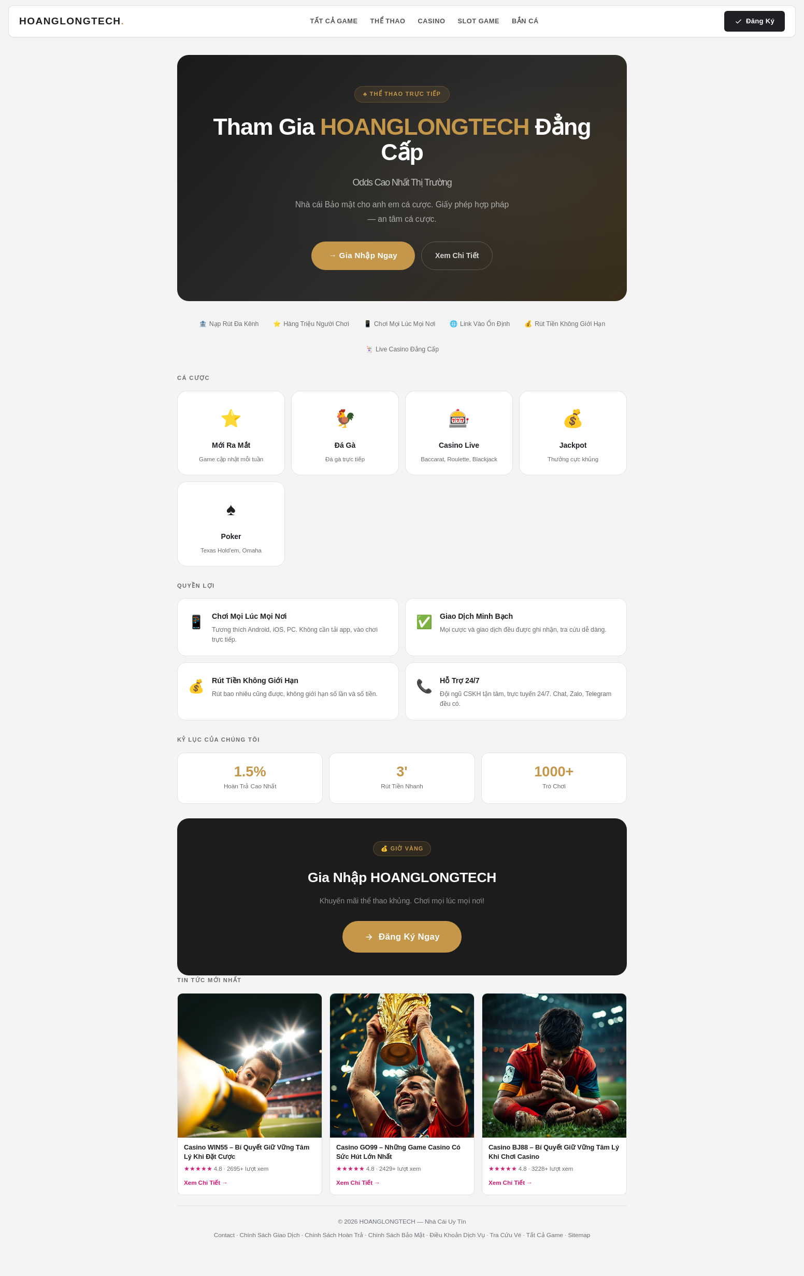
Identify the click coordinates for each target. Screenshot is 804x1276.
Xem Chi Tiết (457, 255)
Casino (432, 21)
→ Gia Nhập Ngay (363, 255)
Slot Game (478, 21)
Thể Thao (388, 21)
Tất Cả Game (334, 21)
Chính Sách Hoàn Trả (334, 1235)
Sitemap (579, 1235)
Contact (224, 1235)
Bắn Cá (525, 21)
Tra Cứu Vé (506, 1235)
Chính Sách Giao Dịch (270, 1235)
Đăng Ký (754, 21)
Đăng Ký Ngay (402, 937)
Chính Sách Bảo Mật (396, 1235)
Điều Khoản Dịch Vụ (457, 1235)
